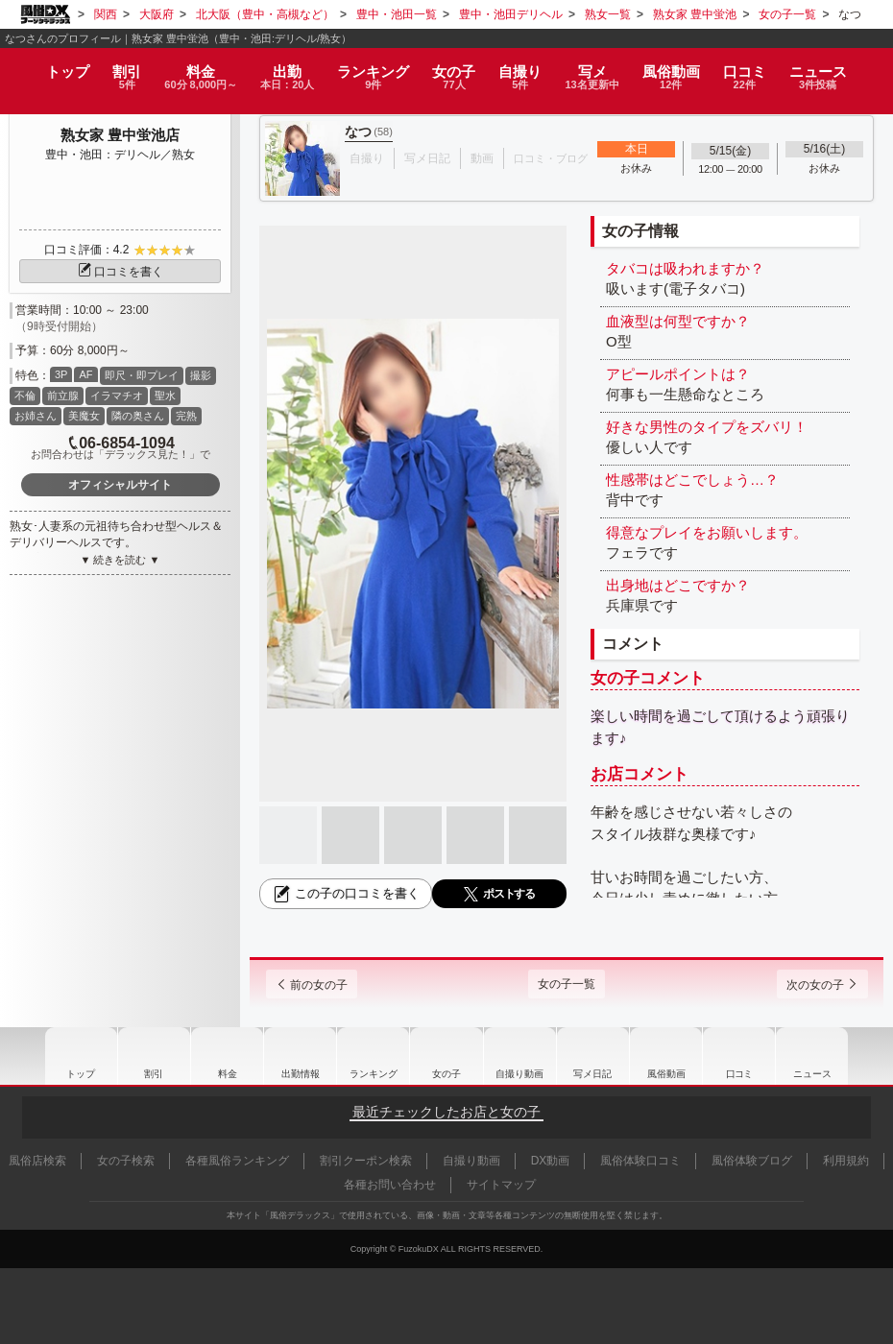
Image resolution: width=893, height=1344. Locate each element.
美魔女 (84, 415)
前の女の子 (325, 985)
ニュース (834, 69)
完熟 (186, 415)
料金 (194, 69)
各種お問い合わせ (390, 1184)
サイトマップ (501, 1184)
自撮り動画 (521, 1056)
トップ (52, 63)
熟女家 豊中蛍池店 (120, 135)
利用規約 (846, 1160)
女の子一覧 (566, 984)
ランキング (376, 69)
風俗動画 (685, 69)
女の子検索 (126, 1160)
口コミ (760, 69)
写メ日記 (596, 1056)
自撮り (526, 69)
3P (61, 374)
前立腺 (63, 395)
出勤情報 (297, 1056)
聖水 (165, 395)
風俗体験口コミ (640, 1160)
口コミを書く (120, 271)
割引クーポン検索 (366, 1160)
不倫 (25, 395)
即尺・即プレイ (142, 375)
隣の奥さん (137, 415)
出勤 (288, 69)
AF (85, 374)
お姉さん (35, 415)
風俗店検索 (37, 1160)
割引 (114, 69)
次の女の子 (808, 985)
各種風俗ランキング (237, 1160)
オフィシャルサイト (120, 485)
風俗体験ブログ (752, 1160)
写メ (603, 69)
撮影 (200, 375)
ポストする (499, 894)
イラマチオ (116, 395)
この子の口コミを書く (346, 893)
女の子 (457, 69)
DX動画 (550, 1160)
